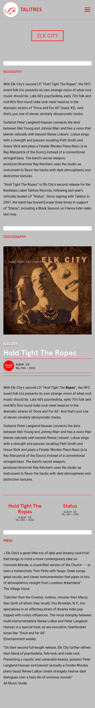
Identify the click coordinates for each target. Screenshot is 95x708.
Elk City (10, 344)
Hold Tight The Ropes (24, 508)
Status (70, 506)
